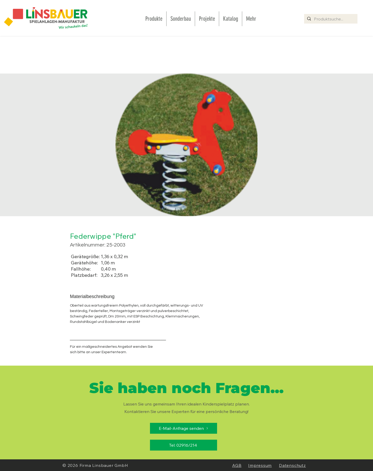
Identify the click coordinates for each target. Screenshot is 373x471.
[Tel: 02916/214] (183, 445)
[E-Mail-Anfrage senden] (183, 428)
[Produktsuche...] (330, 19)
